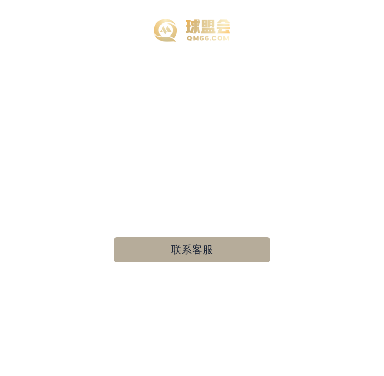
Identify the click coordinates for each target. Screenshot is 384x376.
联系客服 (192, 249)
